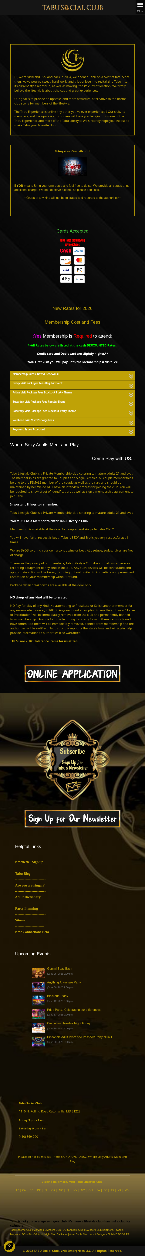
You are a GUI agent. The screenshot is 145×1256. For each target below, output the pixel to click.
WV (127, 1190)
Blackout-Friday (57, 996)
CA (24, 1190)
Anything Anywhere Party (64, 982)
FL (46, 1190)
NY (83, 1190)
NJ (68, 1190)
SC (105, 1190)
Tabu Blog (23, 874)
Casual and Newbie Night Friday (68, 1023)
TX (112, 1190)
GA (53, 1190)
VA (119, 1190)
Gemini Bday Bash (59, 968)
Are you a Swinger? (30, 885)
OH (91, 1190)
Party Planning (26, 908)
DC (31, 1190)
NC (61, 1190)
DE (39, 1190)
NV (75, 1190)
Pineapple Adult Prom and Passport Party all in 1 (79, 1037)
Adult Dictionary (28, 897)
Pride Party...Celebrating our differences (73, 1009)
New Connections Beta (32, 932)
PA (98, 1190)
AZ (17, 1190)
